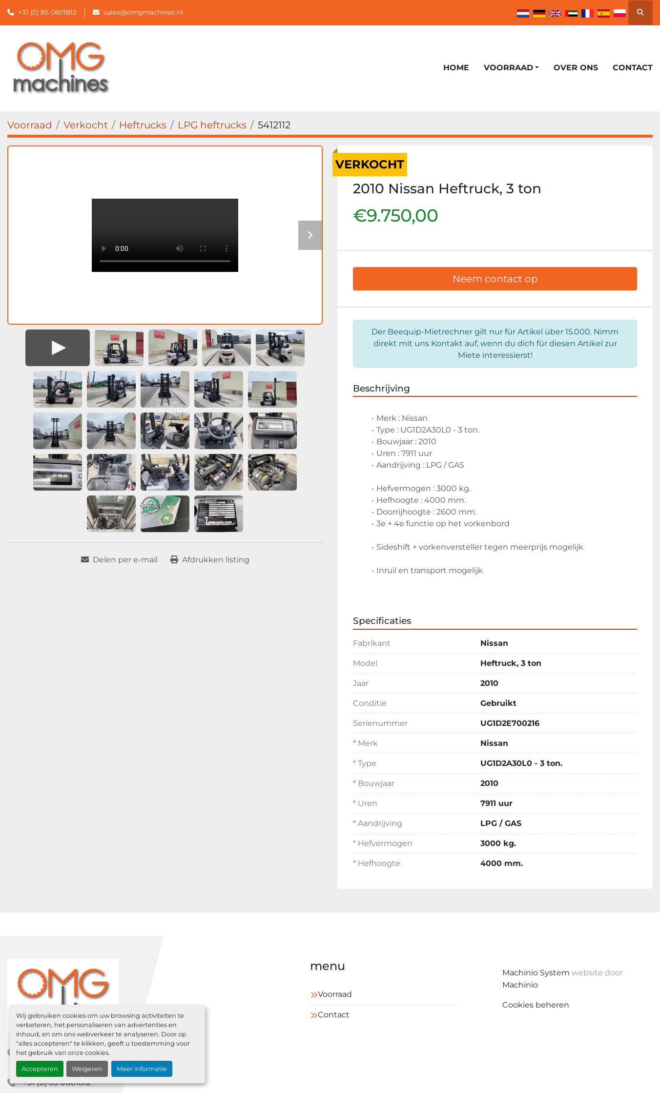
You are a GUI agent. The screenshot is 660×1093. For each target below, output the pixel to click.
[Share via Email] (119, 560)
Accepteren (39, 1068)
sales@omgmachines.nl (143, 12)
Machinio (520, 985)
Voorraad (508, 67)
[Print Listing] (210, 560)
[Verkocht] (85, 125)
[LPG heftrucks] (212, 125)
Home (456, 67)
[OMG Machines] (63, 995)
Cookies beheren (535, 1005)
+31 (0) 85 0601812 (47, 12)
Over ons (576, 67)
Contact (633, 67)
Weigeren (87, 1068)
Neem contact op (495, 279)
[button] (511, 68)
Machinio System (536, 972)
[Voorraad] (29, 125)
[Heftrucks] (142, 125)
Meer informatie (142, 1068)
